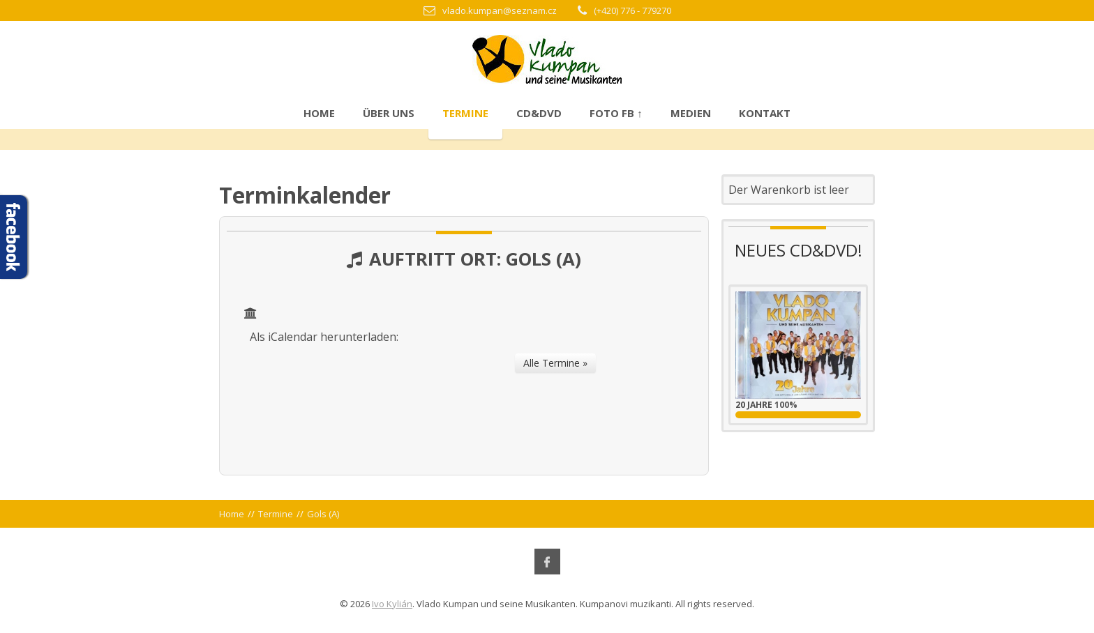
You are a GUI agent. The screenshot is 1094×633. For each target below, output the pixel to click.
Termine (465, 113)
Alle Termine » (555, 362)
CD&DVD (539, 113)
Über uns (388, 113)
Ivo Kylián (392, 603)
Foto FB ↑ (616, 113)
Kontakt (764, 113)
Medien (690, 113)
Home (319, 113)
